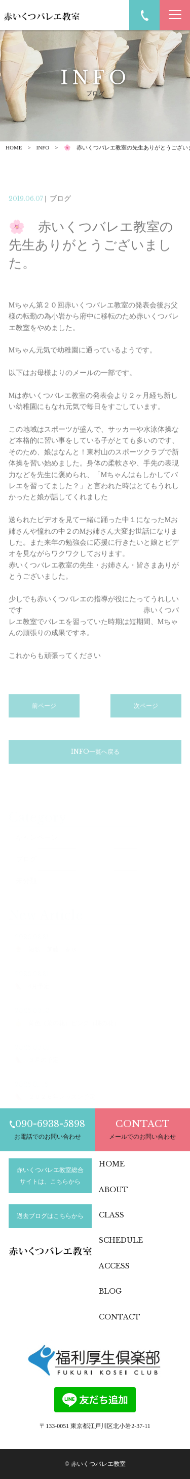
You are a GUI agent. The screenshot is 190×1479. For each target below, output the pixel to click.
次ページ (146, 719)
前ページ (44, 719)
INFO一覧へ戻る (95, 765)
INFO (43, 147)
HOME (14, 147)
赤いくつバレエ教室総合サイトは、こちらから (50, 1175)
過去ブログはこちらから (50, 1215)
